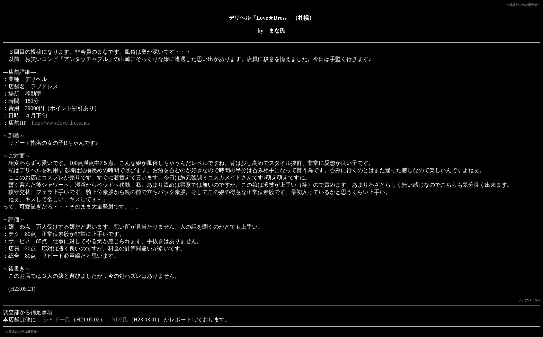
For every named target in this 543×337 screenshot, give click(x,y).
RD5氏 (120, 319)
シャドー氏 (57, 319)
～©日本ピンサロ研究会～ (522, 5)
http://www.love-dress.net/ (61, 123)
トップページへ (529, 300)
